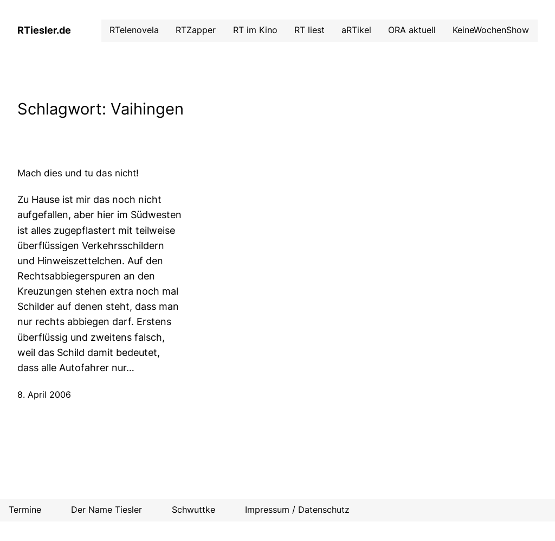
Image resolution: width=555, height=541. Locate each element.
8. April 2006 (44, 395)
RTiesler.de (44, 30)
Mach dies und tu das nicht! (78, 173)
